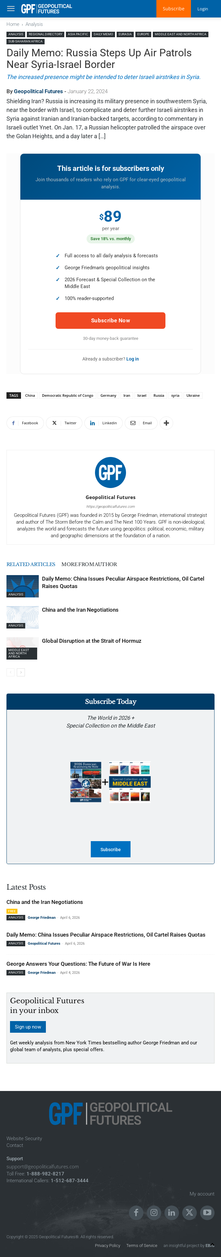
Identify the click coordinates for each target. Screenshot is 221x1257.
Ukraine (193, 395)
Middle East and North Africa (180, 34)
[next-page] (21, 672)
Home (12, 24)
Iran (126, 395)
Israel (141, 395)
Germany (108, 395)
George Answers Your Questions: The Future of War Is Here (78, 964)
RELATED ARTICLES (32, 564)
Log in (132, 359)
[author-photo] (110, 488)
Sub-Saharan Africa (25, 41)
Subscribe (173, 9)
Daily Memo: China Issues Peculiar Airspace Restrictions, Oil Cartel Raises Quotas (105, 934)
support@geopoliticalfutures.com (42, 1166)
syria (175, 395)
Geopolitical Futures (38, 91)
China (30, 395)
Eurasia (125, 34)
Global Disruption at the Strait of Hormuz (92, 641)
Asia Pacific (78, 34)
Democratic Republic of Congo (67, 395)
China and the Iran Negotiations (80, 609)
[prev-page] (10, 672)
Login (202, 9)
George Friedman (42, 918)
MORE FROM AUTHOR (93, 564)
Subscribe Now (110, 320)
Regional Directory (45, 34)
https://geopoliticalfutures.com (110, 507)
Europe (143, 34)
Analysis (34, 24)
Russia (158, 395)
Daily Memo (103, 34)
